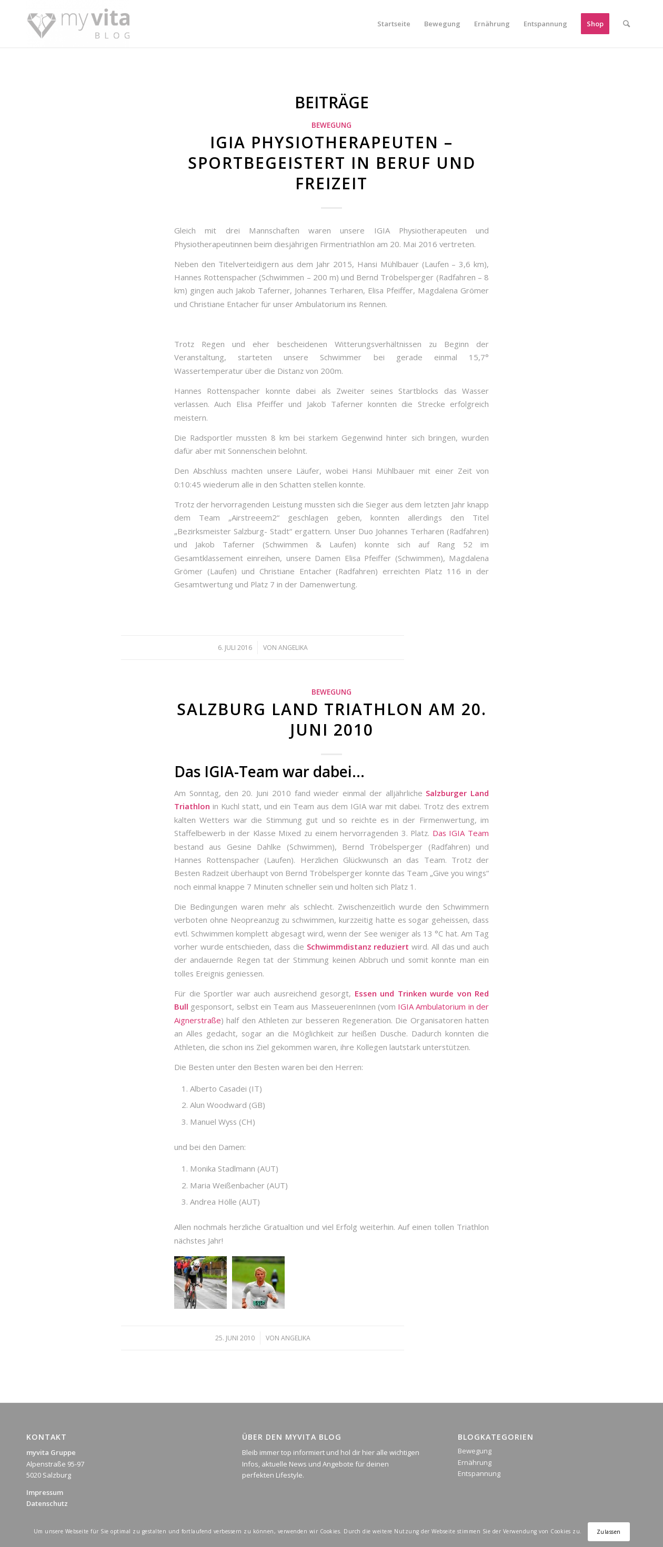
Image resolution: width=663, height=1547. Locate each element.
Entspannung (479, 1473)
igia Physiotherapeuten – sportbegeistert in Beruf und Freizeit (332, 162)
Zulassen (609, 1531)
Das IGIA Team (461, 833)
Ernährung (474, 1462)
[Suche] (626, 23)
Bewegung (331, 125)
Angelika (293, 647)
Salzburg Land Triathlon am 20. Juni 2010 (332, 719)
